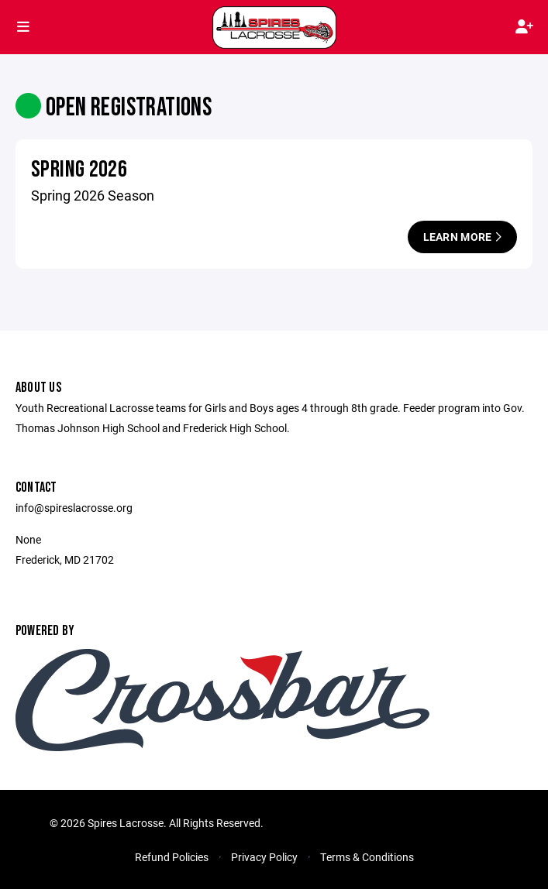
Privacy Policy (264, 857)
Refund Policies (172, 857)
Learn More (462, 236)
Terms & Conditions (367, 857)
